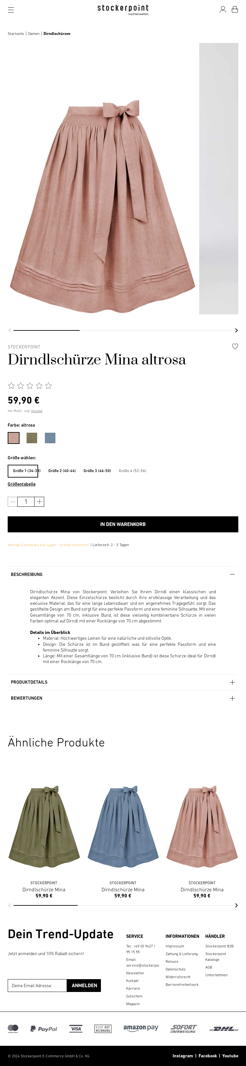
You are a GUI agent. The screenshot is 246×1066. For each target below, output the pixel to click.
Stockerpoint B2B (219, 946)
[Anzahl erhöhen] (39, 502)
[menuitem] (17, 437)
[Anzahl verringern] (13, 502)
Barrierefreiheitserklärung (187, 984)
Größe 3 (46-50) (96, 471)
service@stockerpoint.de (146, 965)
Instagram (183, 1055)
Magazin (133, 1004)
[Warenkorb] (235, 9)
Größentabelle (22, 484)
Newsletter (135, 973)
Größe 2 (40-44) (60, 471)
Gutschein (134, 996)
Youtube (229, 1055)
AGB (208, 967)
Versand (36, 410)
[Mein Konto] (223, 9)
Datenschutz (176, 969)
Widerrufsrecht (178, 977)
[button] (9, 330)
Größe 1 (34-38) (25, 471)
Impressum (175, 946)
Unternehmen (216, 975)
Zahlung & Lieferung (182, 954)
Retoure (172, 961)
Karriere (133, 988)
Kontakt (132, 981)
